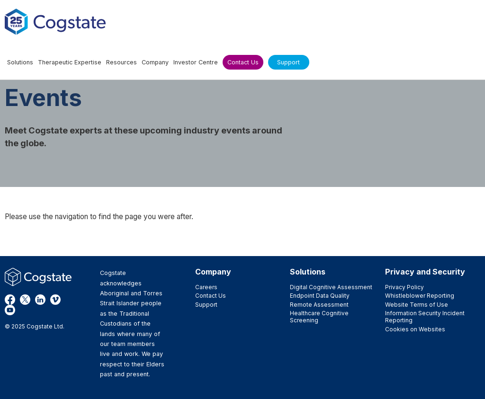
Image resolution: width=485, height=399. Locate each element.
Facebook (10, 299)
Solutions (307, 271)
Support (206, 304)
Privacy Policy (404, 287)
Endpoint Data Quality (320, 295)
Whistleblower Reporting (419, 295)
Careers (206, 287)
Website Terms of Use (416, 304)
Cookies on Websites (415, 329)
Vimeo (55, 299)
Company (213, 271)
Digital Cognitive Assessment (331, 287)
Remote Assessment (319, 304)
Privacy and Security (425, 271)
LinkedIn (40, 299)
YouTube (10, 310)
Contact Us (210, 295)
